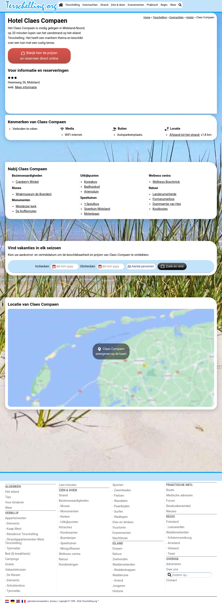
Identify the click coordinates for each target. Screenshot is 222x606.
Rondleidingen (68, 564)
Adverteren (173, 564)
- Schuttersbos (15, 585)
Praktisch (152, 4)
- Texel (170, 554)
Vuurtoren (119, 527)
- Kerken (64, 517)
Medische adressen (179, 495)
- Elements (12, 523)
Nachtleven (120, 538)
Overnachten (90, 4)
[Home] (61, 5)
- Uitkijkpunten (68, 522)
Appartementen (15, 518)
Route (170, 490)
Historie (118, 591)
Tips (8, 497)
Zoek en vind (172, 266)
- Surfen (118, 511)
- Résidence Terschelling (21, 534)
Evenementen (136, 4)
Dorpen (117, 548)
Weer (173, 4)
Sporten (118, 485)
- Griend (118, 580)
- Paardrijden (121, 506)
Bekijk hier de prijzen (39, 56)
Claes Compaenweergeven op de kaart (111, 351)
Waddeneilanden (124, 564)
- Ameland (173, 543)
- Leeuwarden (175, 527)
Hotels (9, 564)
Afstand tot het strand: (184, 135)
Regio (164, 4)
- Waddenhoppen (124, 570)
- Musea (64, 506)
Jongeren (119, 586)
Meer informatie (26, 87)
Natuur (63, 559)
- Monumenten (69, 511)
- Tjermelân (12, 548)
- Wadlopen (120, 517)
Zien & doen (118, 4)
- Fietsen (118, 495)
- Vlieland (172, 548)
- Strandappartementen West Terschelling (24, 541)
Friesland (172, 522)
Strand (104, 4)
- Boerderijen (67, 538)
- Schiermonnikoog (179, 538)
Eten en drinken (123, 522)
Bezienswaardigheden (74, 501)
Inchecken (42, 266)
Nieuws (171, 511)
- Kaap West (13, 529)
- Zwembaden (122, 490)
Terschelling (72, 4)
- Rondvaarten (68, 532)
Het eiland (12, 492)
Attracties (65, 527)
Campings (12, 559)
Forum (170, 501)
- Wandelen (120, 501)
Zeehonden (120, 559)
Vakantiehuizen (15, 570)
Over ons (172, 569)
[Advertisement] (111, 151)
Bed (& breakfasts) (17, 554)
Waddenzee (120, 575)
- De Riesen (12, 575)
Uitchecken (88, 266)
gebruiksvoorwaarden (37, 601)
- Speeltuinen (67, 543)
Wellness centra (69, 554)
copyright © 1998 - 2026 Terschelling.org (78, 601)
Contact (171, 580)
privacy (53, 601)
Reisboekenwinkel (178, 506)
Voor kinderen (14, 502)
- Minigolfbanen (69, 548)
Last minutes (67, 485)
